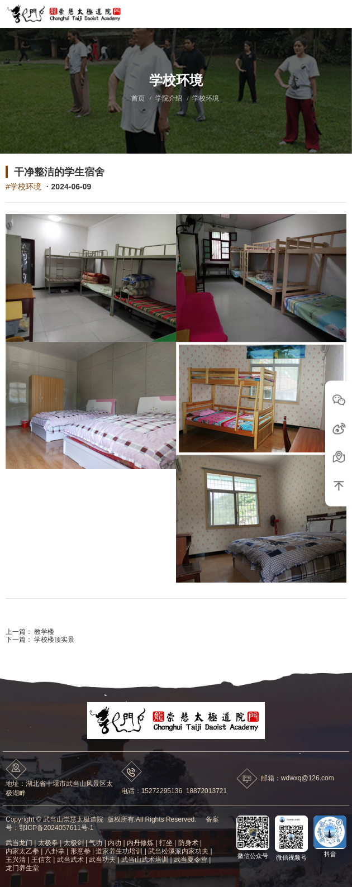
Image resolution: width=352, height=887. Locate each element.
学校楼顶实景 (53, 639)
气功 (95, 843)
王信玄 (41, 860)
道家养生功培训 (119, 851)
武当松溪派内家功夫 (178, 851)
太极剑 (74, 843)
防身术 (188, 843)
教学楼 (43, 632)
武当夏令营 (190, 860)
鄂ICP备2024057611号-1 (56, 828)
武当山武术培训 (144, 860)
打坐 (166, 843)
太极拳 (48, 843)
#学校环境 (23, 186)
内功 (114, 843)
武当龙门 (19, 843)
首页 (138, 98)
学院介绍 (168, 98)
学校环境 (205, 98)
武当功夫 (102, 860)
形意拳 (80, 851)
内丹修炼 (140, 843)
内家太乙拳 (22, 851)
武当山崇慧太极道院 (73, 819)
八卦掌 (55, 851)
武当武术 (70, 860)
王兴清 (16, 860)
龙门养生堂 (22, 868)
